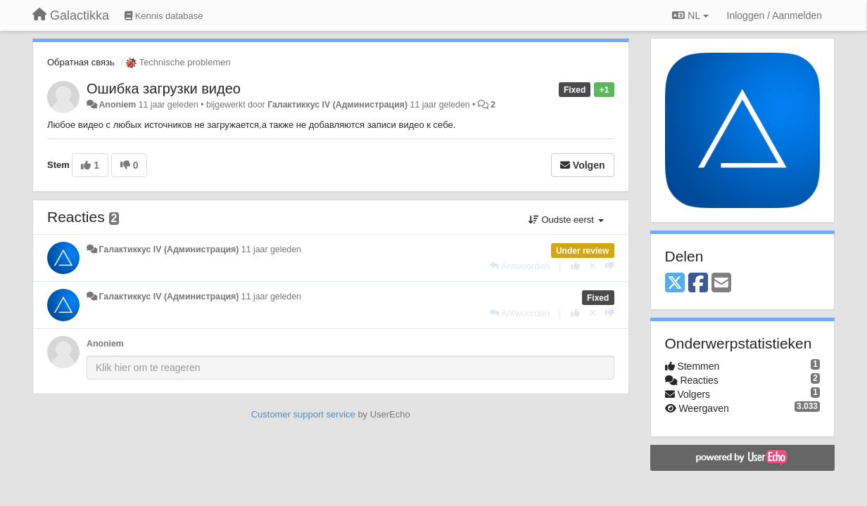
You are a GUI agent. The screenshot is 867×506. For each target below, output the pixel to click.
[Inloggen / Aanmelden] (774, 15)
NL (690, 15)
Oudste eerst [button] (566, 219)
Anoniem (117, 105)
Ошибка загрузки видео (164, 88)
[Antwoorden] (520, 266)
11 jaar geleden (271, 249)
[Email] (721, 283)
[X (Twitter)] (675, 283)
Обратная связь (81, 62)
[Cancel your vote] (592, 266)
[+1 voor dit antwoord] (575, 266)
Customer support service (303, 414)
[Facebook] (698, 283)
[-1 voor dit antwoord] (609, 266)
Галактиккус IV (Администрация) (337, 105)
